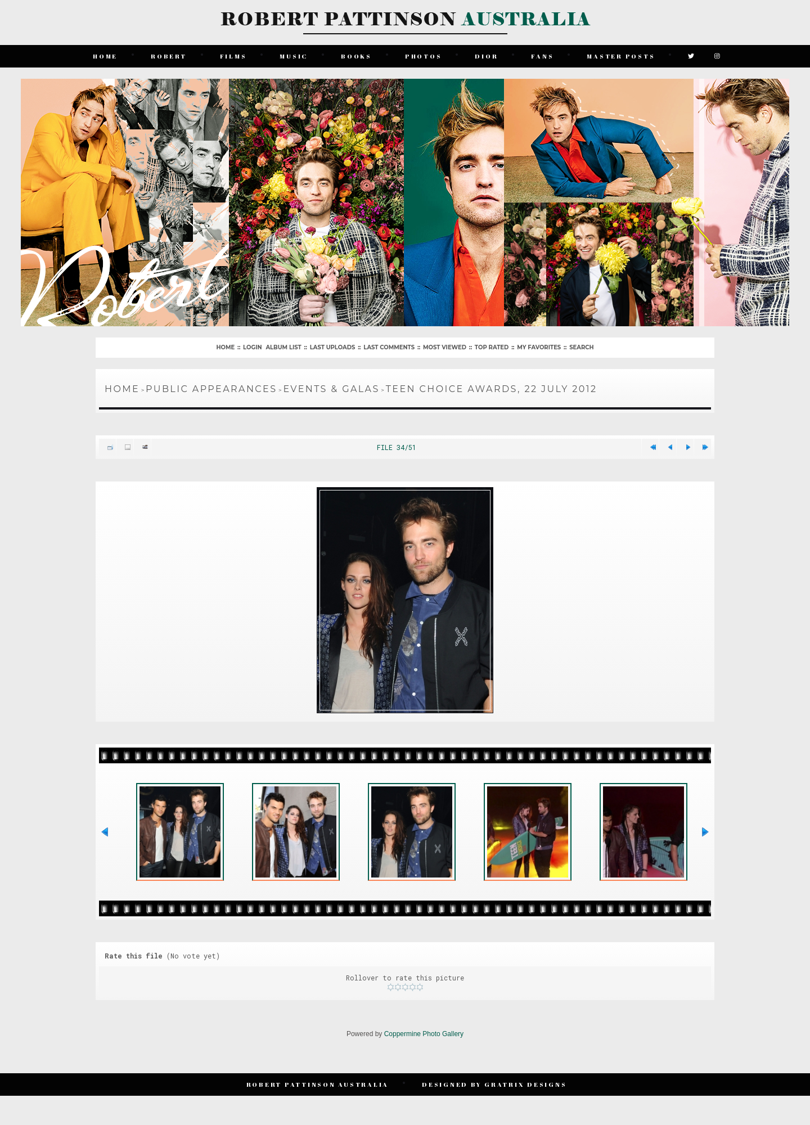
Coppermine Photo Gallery (424, 1034)
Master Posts (621, 56)
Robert (169, 56)
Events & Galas (331, 389)
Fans (542, 56)
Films (233, 56)
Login (252, 347)
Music (294, 56)
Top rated (491, 347)
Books (356, 56)
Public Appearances (211, 389)
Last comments (389, 347)
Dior (486, 56)
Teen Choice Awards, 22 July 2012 (491, 389)
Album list (283, 347)
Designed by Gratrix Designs (494, 1084)
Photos (423, 56)
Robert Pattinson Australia (317, 1084)
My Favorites (539, 347)
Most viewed (444, 347)
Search (581, 347)
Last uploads (333, 347)
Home (105, 56)
